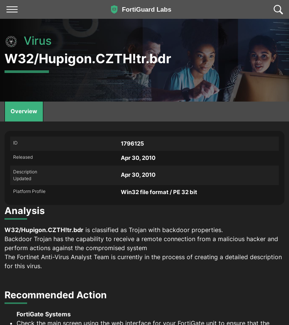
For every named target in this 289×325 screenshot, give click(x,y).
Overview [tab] (24, 111)
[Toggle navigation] (12, 9)
